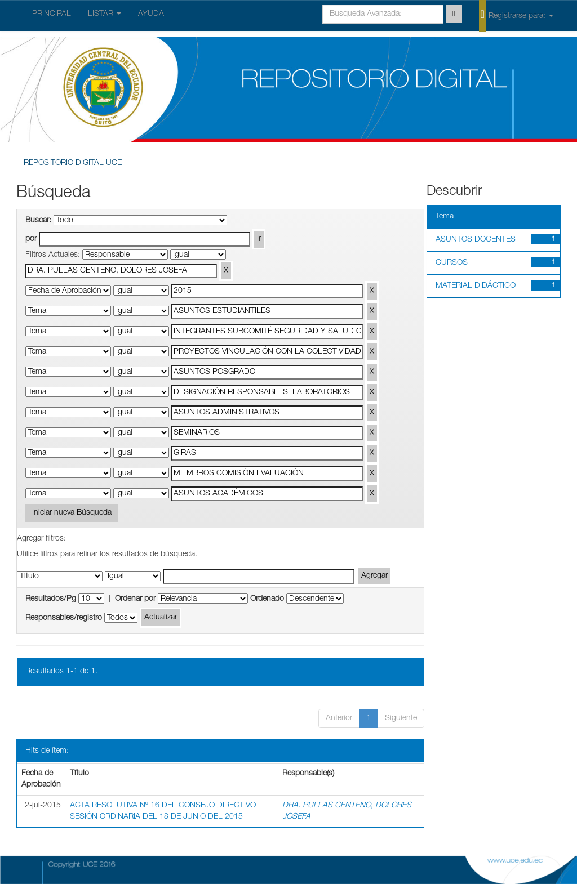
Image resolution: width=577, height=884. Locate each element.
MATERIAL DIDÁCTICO (476, 286)
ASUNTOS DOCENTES (476, 240)
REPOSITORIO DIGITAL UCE (73, 163)
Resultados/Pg (50, 599)
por (31, 239)
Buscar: (38, 221)
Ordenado (267, 599)
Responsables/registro (63, 618)
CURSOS (452, 263)
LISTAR (104, 14)
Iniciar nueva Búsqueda (72, 513)
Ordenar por (135, 599)
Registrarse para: (516, 15)
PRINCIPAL (51, 14)
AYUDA (151, 14)
